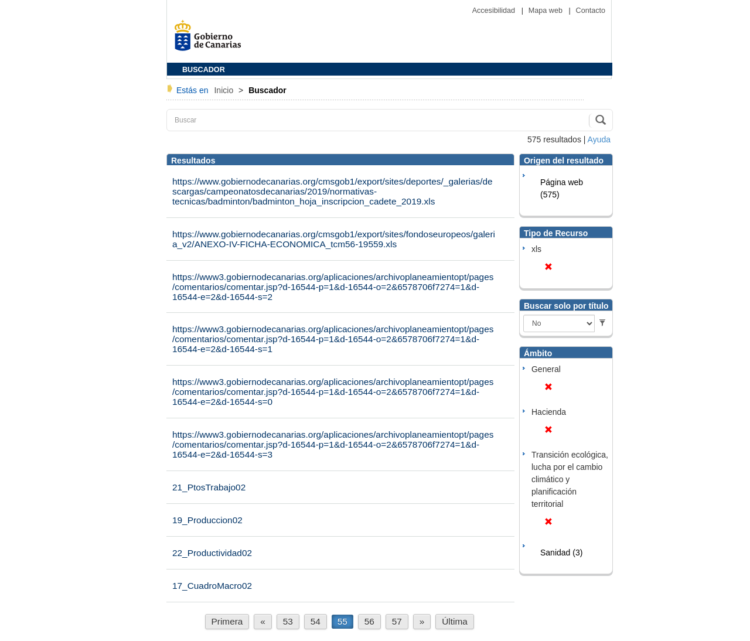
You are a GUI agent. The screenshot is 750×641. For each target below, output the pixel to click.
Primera (227, 621)
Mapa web (547, 10)
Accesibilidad (494, 10)
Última (455, 621)
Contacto (590, 10)
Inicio (225, 90)
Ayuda (599, 139)
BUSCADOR (203, 70)
